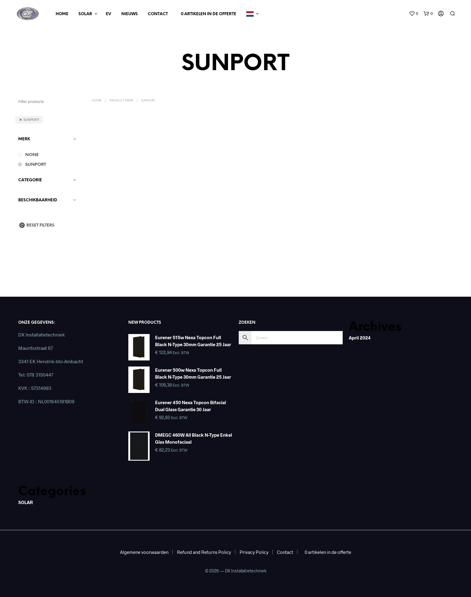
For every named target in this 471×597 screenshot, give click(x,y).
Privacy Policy (254, 552)
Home (62, 14)
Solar (85, 14)
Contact (158, 14)
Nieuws (129, 14)
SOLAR (25, 502)
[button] (413, 14)
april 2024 (360, 337)
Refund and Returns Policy (204, 552)
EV (108, 14)
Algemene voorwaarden (144, 552)
